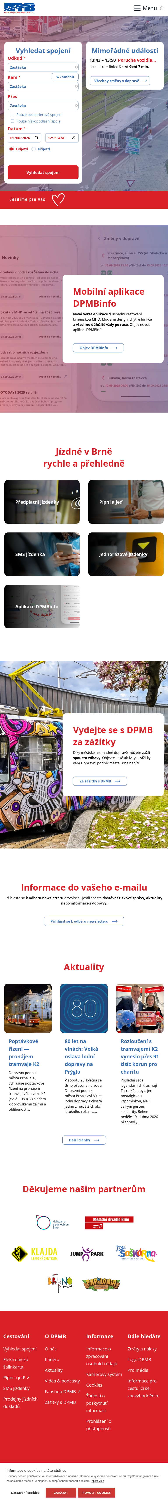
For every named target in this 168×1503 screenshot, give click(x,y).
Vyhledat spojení (20, 1355)
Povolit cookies (97, 1493)
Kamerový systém (104, 1381)
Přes (12, 96)
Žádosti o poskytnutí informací (97, 1409)
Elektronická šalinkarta (15, 1369)
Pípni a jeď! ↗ (16, 1384)
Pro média (138, 1377)
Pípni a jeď (110, 502)
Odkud (15, 58)
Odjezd (22, 149)
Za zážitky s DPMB (95, 781)
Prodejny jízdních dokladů (20, 1409)
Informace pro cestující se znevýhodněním (144, 1394)
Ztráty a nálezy (142, 1355)
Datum (15, 128)
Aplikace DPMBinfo (36, 606)
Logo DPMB (139, 1366)
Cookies (94, 1391)
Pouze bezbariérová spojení (39, 114)
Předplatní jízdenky (36, 502)
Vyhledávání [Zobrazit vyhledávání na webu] (161, 8)
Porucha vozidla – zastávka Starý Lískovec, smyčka (137, 60)
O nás (51, 1355)
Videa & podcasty (62, 1387)
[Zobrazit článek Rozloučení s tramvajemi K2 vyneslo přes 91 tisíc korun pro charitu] (137, 1059)
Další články (79, 1146)
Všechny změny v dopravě (116, 80)
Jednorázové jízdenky (122, 554)
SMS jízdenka (29, 554)
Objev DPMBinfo (94, 347)
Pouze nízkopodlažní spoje (38, 121)
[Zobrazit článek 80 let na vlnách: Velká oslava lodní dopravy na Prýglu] (82, 1055)
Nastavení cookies (25, 1493)
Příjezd (44, 149)
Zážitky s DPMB (60, 1409)
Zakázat (61, 1493)
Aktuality (54, 1377)
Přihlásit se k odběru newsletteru (79, 921)
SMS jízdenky (16, 1395)
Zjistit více (97, 1481)
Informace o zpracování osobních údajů (101, 1362)
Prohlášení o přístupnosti (98, 1431)
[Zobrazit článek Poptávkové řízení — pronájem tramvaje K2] (25, 1052)
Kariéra (52, 1366)
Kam (13, 77)
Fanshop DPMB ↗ (63, 1398)
